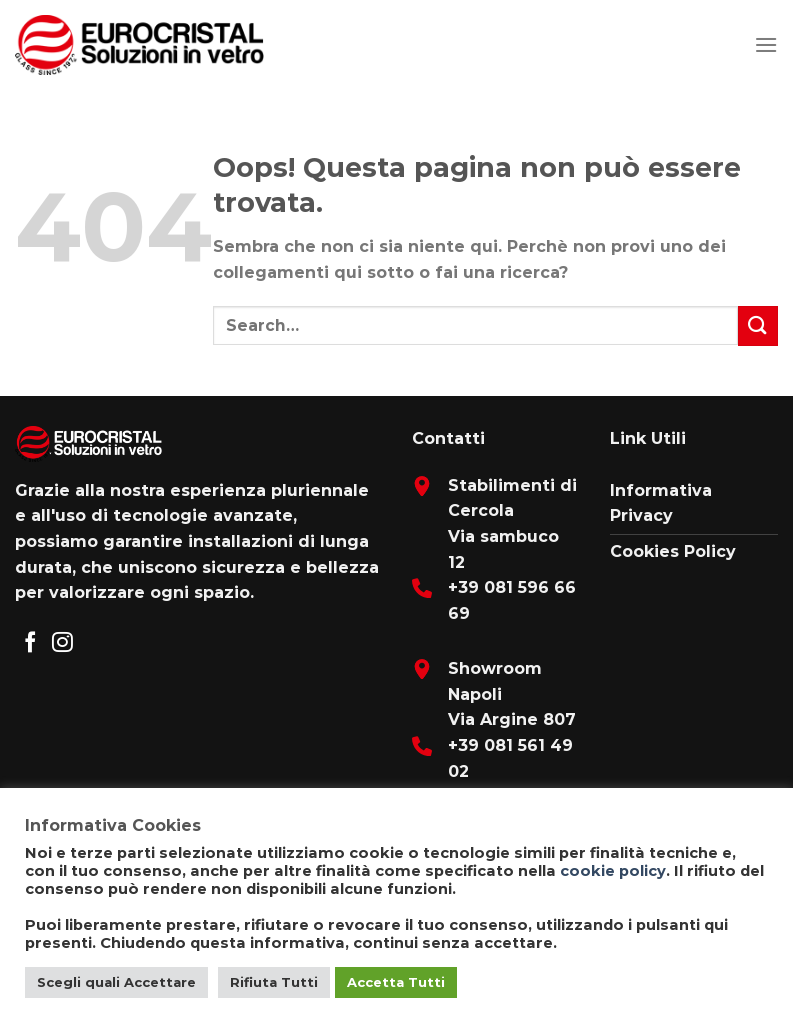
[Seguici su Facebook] (30, 643)
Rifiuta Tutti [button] (274, 982)
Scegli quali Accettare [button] (116, 982)
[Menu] (766, 44)
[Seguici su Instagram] (62, 643)
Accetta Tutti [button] (396, 982)
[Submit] (758, 325)
